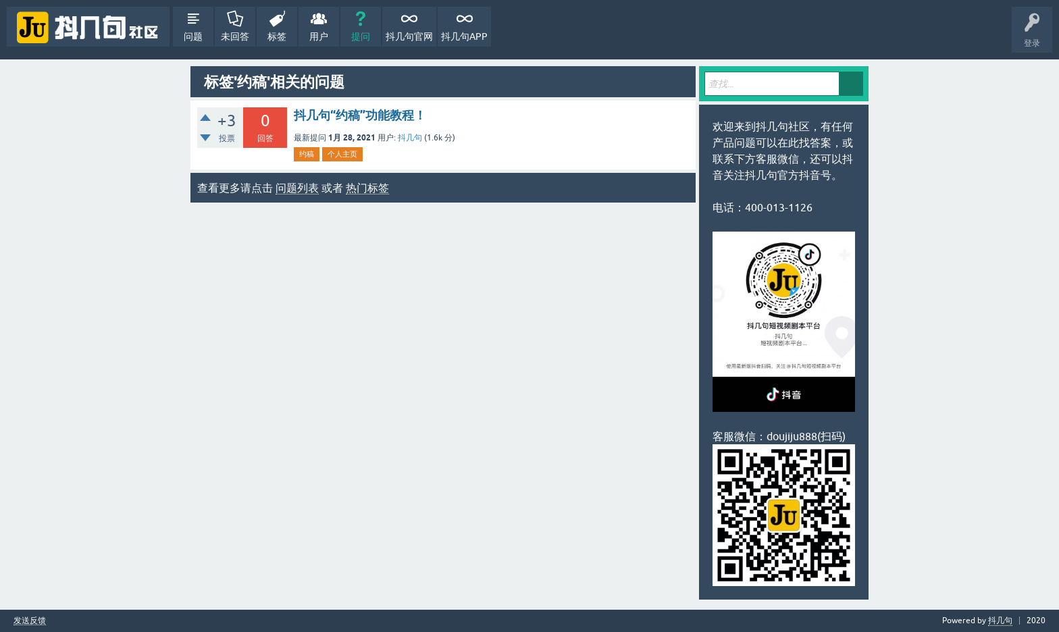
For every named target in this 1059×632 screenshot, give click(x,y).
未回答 (235, 36)
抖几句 (410, 137)
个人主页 (342, 154)
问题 (193, 36)
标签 (276, 36)
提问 (360, 36)
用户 (318, 36)
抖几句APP (464, 36)
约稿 (306, 154)
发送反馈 (30, 620)
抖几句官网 (409, 36)
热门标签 (367, 188)
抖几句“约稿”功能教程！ (360, 115)
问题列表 (297, 188)
